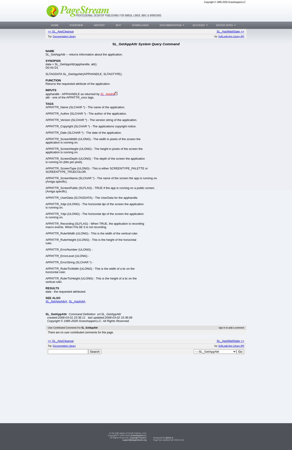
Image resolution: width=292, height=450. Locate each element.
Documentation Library (64, 36)
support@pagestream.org (134, 440)
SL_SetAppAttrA (56, 301)
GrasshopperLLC (138, 435)
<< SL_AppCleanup (61, 31)
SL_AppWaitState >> (230, 31)
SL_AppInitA (77, 301)
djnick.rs (169, 438)
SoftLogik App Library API (231, 36)
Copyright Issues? (138, 438)
